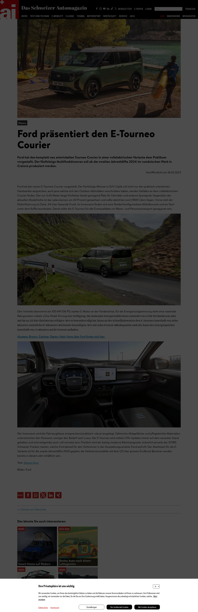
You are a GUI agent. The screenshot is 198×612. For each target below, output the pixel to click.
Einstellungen (91, 607)
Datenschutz (43, 607)
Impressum (54, 607)
